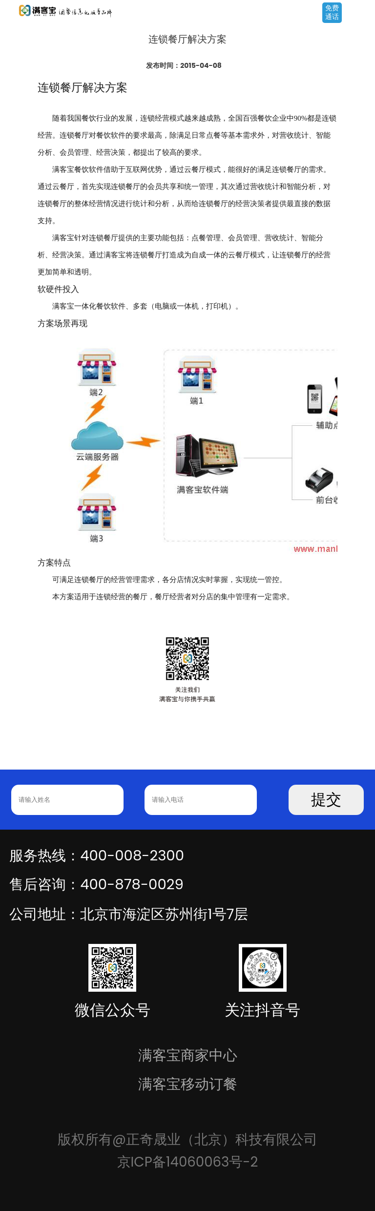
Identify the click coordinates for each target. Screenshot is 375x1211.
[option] (187, 667)
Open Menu (363, 13)
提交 (326, 799)
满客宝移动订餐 (187, 1084)
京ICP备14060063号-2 (187, 1161)
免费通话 (332, 12)
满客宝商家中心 (187, 1055)
